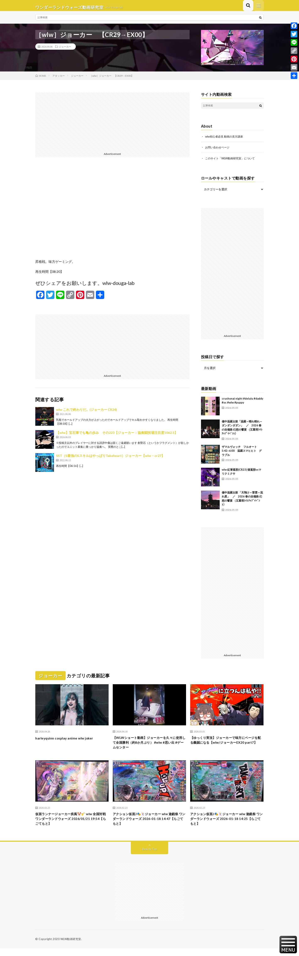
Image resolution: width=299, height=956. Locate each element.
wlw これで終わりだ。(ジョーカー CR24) (86, 413)
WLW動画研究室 (70, 946)
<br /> (112, 214)
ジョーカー (65, 50)
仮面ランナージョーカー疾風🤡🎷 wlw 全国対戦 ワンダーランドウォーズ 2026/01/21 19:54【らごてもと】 (71, 825)
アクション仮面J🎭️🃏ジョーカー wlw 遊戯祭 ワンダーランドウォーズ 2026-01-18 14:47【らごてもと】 (149, 825)
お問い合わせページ (218, 151)
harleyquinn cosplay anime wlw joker (67, 741)
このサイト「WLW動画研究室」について (232, 161)
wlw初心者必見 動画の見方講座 (225, 140)
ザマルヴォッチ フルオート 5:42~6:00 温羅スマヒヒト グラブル (242, 454)
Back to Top (149, 856)
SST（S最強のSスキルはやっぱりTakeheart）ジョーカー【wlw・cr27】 (110, 459)
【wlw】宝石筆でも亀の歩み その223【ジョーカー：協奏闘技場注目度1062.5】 (117, 436)
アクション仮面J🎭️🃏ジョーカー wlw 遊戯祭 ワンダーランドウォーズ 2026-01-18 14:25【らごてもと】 (226, 825)
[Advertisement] (112, 125)
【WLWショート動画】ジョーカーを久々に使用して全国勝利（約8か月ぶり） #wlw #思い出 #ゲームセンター (148, 747)
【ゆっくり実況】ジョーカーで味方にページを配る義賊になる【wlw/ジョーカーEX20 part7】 (226, 747)
